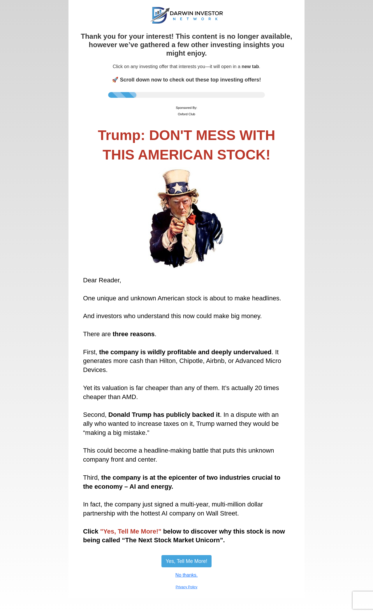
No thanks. (186, 575)
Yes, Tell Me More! (186, 561)
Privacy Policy (187, 587)
